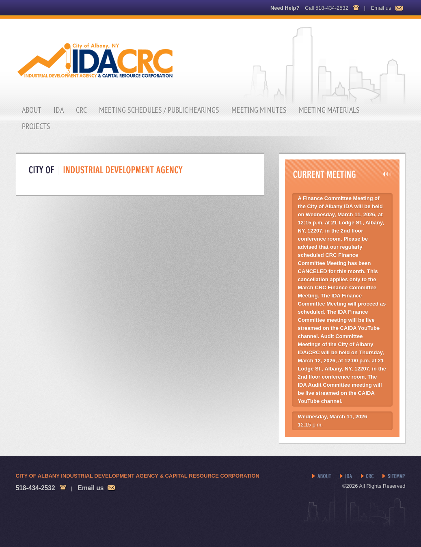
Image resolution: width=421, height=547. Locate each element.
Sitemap (394, 476)
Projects (36, 126)
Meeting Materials (329, 110)
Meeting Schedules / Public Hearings (159, 110)
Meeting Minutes (259, 110)
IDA (59, 110)
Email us (381, 8)
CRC (81, 110)
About (31, 110)
